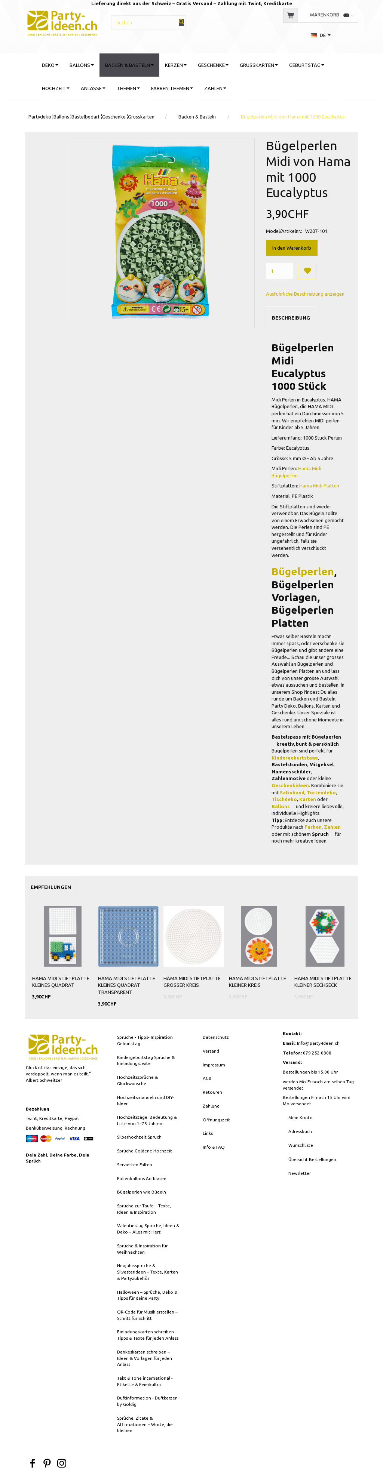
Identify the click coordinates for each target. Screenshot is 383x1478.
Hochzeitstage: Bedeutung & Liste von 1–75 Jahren (147, 1120)
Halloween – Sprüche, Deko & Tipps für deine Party (147, 1295)
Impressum (214, 1064)
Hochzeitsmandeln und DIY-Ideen (145, 1100)
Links (208, 1133)
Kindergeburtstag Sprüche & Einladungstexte (146, 1060)
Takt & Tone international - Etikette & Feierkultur (145, 1381)
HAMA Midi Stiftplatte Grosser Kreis (192, 982)
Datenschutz (216, 1037)
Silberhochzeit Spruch (139, 1136)
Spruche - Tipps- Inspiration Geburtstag (145, 1040)
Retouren (212, 1092)
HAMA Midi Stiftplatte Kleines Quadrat (60, 982)
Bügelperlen (303, 571)
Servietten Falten (134, 1164)
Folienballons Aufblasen (141, 1178)
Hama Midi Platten (319, 485)
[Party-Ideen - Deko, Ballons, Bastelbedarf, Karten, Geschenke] (62, 22)
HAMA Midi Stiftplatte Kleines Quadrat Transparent (126, 985)
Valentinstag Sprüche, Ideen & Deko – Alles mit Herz (148, 1228)
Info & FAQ (214, 1147)
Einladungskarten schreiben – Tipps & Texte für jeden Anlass (147, 1334)
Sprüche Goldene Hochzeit (144, 1150)
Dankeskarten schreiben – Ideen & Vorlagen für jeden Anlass (144, 1358)
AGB (207, 1078)
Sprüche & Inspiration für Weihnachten (142, 1248)
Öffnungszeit (216, 1119)
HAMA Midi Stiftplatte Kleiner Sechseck (323, 982)
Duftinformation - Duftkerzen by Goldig (147, 1401)
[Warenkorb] (321, 14)
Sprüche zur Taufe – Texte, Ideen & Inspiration (144, 1208)
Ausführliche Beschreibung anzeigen (305, 293)
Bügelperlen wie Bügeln (141, 1191)
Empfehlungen (51, 887)
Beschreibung (291, 317)
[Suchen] (181, 22)
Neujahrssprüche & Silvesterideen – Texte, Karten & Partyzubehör (147, 1271)
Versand (211, 1051)
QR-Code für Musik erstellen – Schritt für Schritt (147, 1315)
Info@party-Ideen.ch (318, 1043)
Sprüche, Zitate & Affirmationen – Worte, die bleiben (145, 1424)
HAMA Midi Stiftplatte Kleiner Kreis (257, 982)
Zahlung (211, 1105)
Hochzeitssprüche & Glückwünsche (137, 1080)
